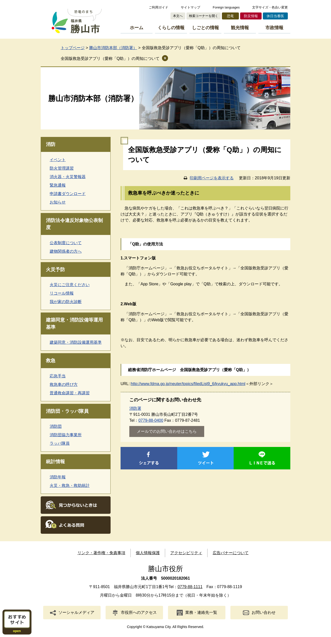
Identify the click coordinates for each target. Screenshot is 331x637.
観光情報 (240, 27)
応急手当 (58, 376)
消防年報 (58, 477)
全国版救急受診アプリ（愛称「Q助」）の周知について (110, 58)
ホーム (136, 27)
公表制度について (66, 243)
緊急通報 (58, 185)
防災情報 (251, 16)
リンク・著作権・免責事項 (101, 553)
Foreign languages (226, 7)
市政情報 (274, 27)
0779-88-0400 (150, 420)
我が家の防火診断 (66, 302)
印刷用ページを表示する (212, 178)
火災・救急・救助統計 (70, 485)
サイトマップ (190, 7)
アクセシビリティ (186, 553)
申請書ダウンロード (68, 194)
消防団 (56, 426)
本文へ (178, 16)
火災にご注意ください (70, 285)
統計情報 (55, 461)
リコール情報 (62, 293)
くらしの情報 (171, 27)
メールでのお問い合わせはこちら (167, 431)
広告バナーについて (231, 553)
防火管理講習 (62, 168)
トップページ (73, 48)
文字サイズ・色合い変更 (270, 7)
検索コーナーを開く (203, 16)
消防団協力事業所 (66, 435)
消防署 (135, 408)
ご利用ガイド (158, 7)
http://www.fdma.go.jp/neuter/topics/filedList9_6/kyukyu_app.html (188, 384)
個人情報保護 (148, 553)
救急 (50, 360)
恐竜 (230, 16)
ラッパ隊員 (60, 443)
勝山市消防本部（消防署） (113, 48)
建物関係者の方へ (66, 251)
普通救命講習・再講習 (70, 393)
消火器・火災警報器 (68, 177)
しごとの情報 (205, 27)
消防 (50, 144)
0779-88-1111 (189, 587)
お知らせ (58, 202)
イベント (58, 160)
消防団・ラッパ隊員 (67, 411)
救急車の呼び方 (64, 384)
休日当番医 (275, 16)
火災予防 (55, 269)
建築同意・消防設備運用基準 (76, 342)
